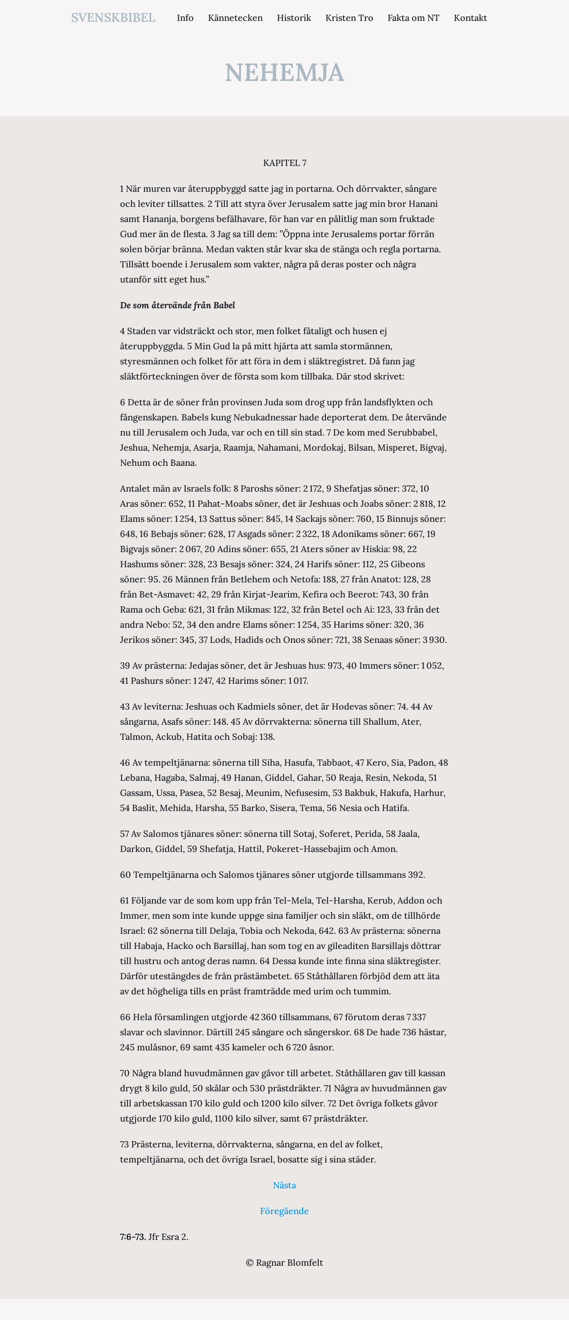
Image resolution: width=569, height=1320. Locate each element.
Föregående (284, 1210)
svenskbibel (113, 17)
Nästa (284, 1185)
